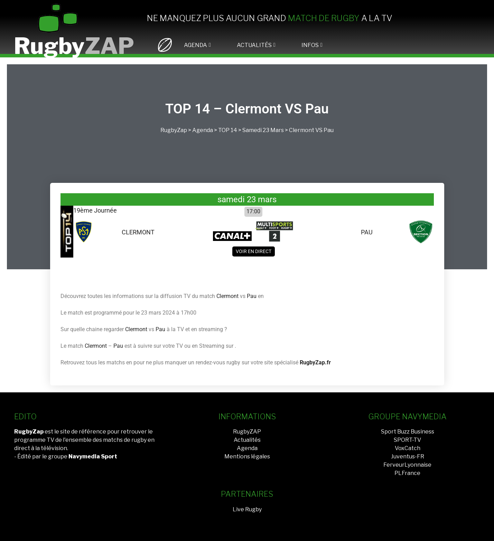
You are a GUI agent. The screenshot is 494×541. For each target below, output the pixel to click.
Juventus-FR (407, 456)
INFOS (310, 45)
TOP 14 (227, 130)
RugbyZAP (247, 431)
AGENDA (195, 45)
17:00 (253, 211)
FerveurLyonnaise (407, 464)
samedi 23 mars (263, 130)
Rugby (74, 45)
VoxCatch (407, 448)
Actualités (247, 440)
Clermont (301, 130)
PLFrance (407, 473)
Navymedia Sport (92, 456)
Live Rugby (247, 509)
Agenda (202, 130)
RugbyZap (173, 130)
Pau (329, 130)
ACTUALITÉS (254, 45)
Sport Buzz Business (407, 431)
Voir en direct (253, 251)
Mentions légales (247, 456)
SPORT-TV (407, 440)
